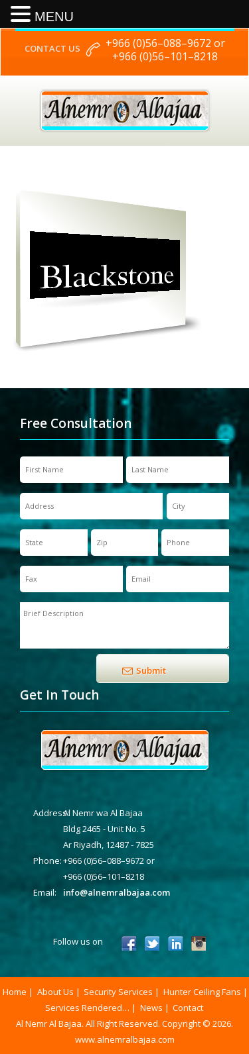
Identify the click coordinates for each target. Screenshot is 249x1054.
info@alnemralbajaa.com (116, 892)
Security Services (118, 992)
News (151, 1008)
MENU (54, 16)
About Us (55, 992)
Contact (188, 1008)
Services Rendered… (87, 1008)
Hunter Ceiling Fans (202, 992)
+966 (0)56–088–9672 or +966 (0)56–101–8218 (165, 49)
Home (15, 992)
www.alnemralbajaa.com (125, 1039)
